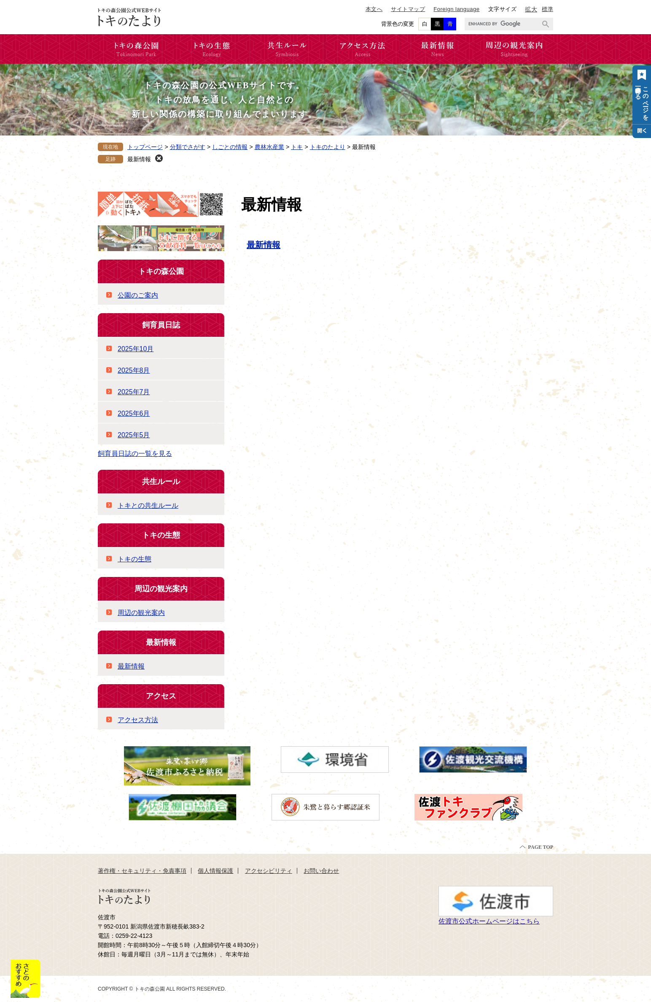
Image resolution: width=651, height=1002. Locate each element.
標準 (547, 9)
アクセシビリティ (268, 870)
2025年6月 (134, 413)
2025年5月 (134, 435)
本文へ (374, 9)
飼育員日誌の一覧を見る (135, 453)
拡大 (531, 9)
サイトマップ (408, 9)
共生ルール (161, 481)
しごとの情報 (229, 147)
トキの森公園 (161, 271)
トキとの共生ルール (148, 505)
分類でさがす (187, 147)
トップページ (145, 147)
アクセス (161, 696)
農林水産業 (269, 147)
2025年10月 (135, 348)
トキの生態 (161, 535)
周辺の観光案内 (161, 589)
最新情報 (139, 159)
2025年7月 (134, 391)
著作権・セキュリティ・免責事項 (142, 870)
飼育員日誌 (161, 325)
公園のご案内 (138, 295)
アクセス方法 (138, 719)
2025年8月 (134, 370)
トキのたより (327, 147)
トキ (297, 147)
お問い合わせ (321, 870)
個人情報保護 (215, 870)
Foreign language (456, 9)
